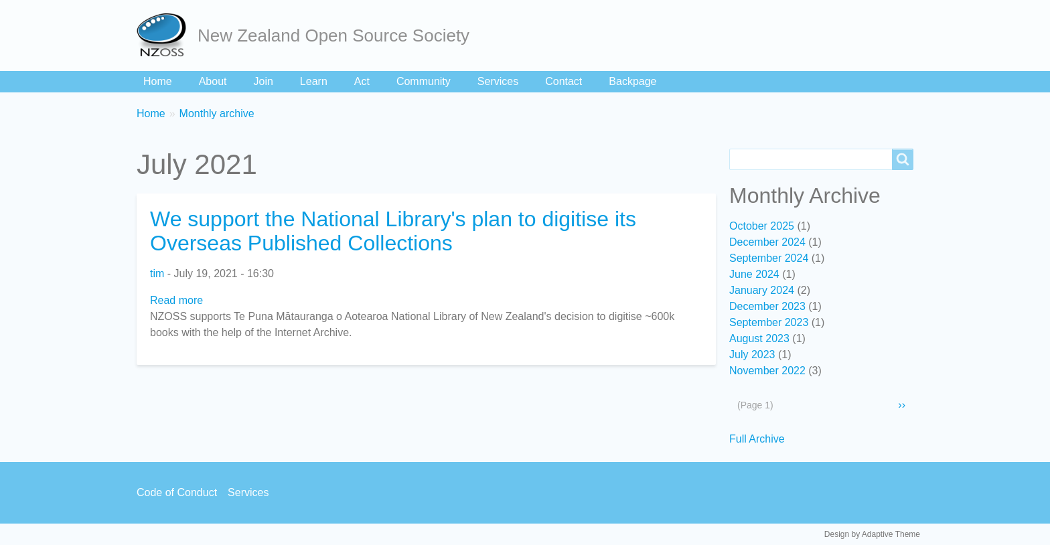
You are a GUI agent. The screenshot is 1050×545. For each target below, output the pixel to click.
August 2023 (759, 338)
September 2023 (768, 322)
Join (263, 81)
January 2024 (761, 290)
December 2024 (767, 242)
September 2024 (768, 258)
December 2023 (767, 306)
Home (157, 81)
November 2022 (767, 370)
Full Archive (757, 439)
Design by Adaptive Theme (872, 534)
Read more (176, 300)
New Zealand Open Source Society (333, 35)
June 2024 (754, 274)
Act (362, 81)
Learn (313, 81)
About (213, 81)
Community (423, 81)
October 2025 (761, 226)
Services (497, 81)
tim (157, 273)
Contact (563, 81)
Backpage (632, 81)
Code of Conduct (177, 492)
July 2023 (752, 354)
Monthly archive (216, 113)
